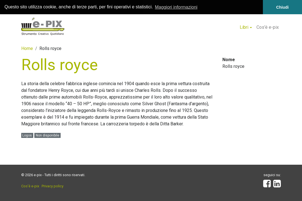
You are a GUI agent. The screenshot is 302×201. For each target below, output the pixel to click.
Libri (244, 27)
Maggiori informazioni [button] (176, 7)
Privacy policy (52, 186)
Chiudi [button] (282, 7)
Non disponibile (47, 135)
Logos (27, 135)
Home (27, 48)
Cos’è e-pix (267, 27)
